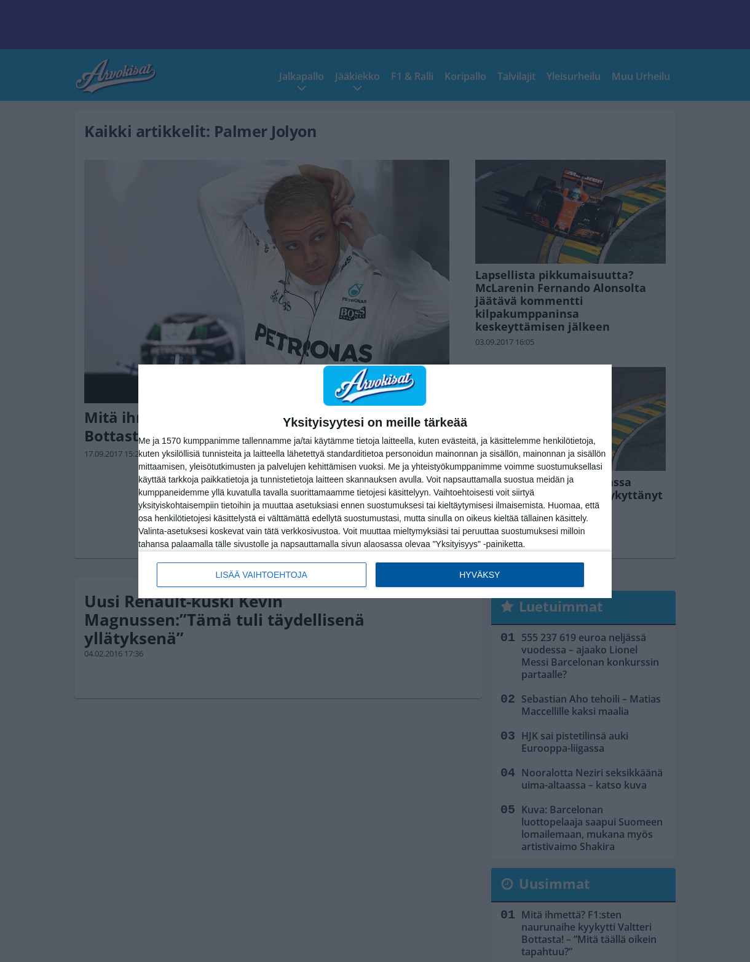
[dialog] (375, 481)
